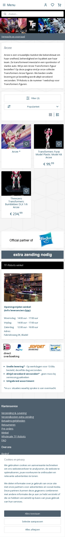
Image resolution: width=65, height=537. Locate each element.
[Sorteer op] (32, 107)
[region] (32, 501)
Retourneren (8, 424)
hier (27, 310)
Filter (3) (32, 98)
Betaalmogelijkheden (13, 420)
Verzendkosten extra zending (17, 417)
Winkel (5, 432)
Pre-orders (7, 428)
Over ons (6, 457)
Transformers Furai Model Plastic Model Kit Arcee (49, 154)
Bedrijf (5, 453)
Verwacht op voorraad (13, 36)
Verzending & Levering (14, 413)
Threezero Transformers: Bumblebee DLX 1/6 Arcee (16, 203)
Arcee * (16, 151)
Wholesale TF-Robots (13, 436)
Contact (5, 461)
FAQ (3, 440)
